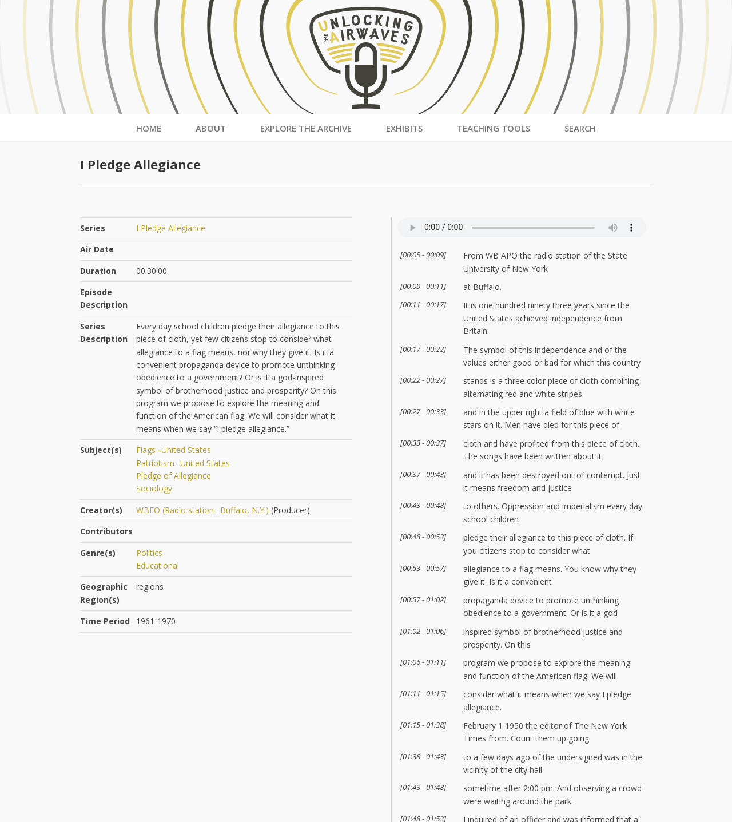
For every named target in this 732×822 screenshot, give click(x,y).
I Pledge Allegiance (170, 228)
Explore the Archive (306, 128)
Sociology (154, 488)
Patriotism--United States (183, 463)
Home (148, 128)
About (211, 128)
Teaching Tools (493, 128)
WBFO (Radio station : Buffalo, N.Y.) (202, 510)
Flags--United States (173, 449)
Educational (157, 565)
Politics (149, 552)
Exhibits (404, 128)
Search (580, 128)
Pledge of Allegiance (173, 475)
